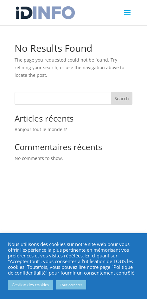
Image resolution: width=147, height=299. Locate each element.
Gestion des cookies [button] (30, 285)
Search (121, 99)
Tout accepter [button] (71, 284)
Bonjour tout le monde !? (41, 129)
